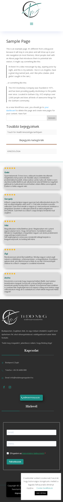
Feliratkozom (15, 462)
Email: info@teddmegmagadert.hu (19, 378)
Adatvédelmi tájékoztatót (33, 453)
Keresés (51, 118)
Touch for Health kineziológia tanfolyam (24, 132)
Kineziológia (13, 151)
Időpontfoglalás (31, 398)
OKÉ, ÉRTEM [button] (41, 493)
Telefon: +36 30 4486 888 (16, 370)
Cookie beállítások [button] (44, 488)
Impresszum (20, 493)
